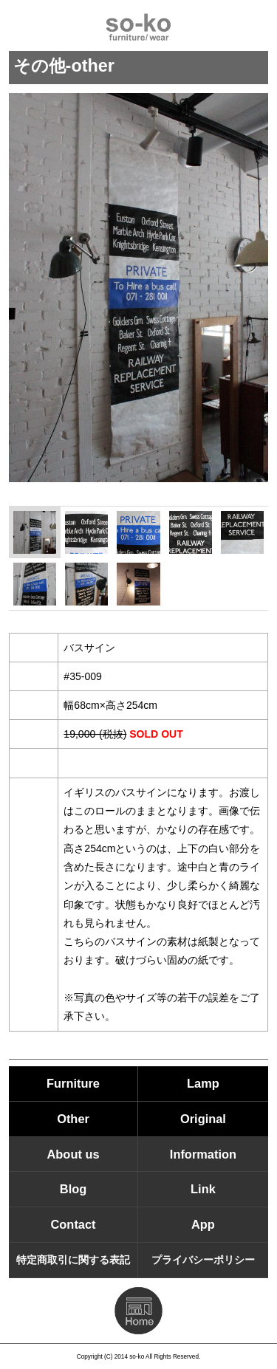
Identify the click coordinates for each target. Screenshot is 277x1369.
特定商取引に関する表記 (73, 1260)
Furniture (73, 1083)
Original (203, 1118)
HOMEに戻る (138, 1310)
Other (73, 1118)
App (203, 1224)
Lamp (203, 1083)
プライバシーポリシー (203, 1260)
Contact (73, 1224)
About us (73, 1154)
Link (203, 1188)
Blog (73, 1188)
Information (203, 1154)
